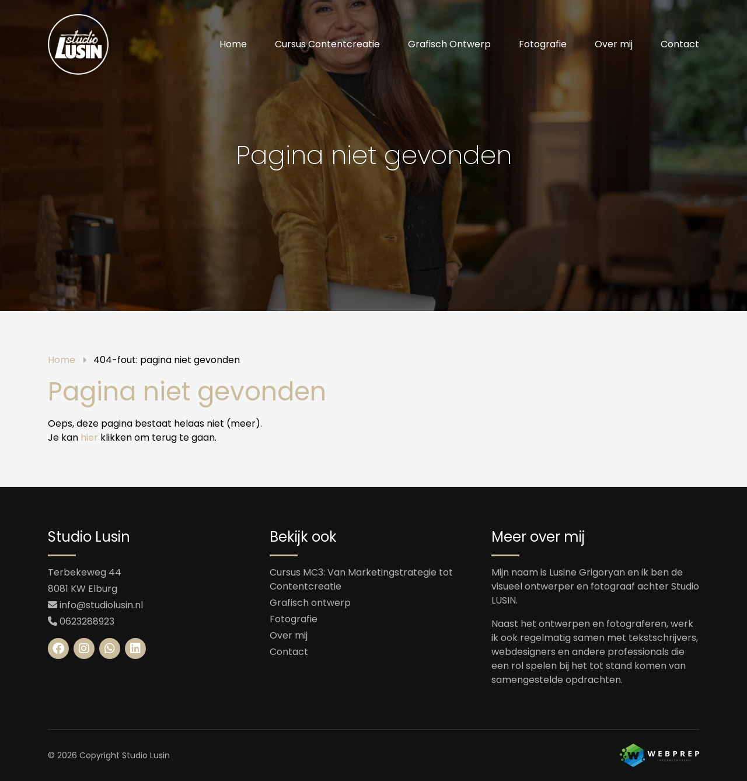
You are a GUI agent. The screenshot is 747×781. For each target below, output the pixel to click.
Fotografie (543, 44)
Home (233, 44)
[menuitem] (233, 44)
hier (89, 437)
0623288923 (87, 621)
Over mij (614, 44)
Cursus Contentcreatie (327, 44)
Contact (680, 44)
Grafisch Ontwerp (449, 44)
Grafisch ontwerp (310, 602)
